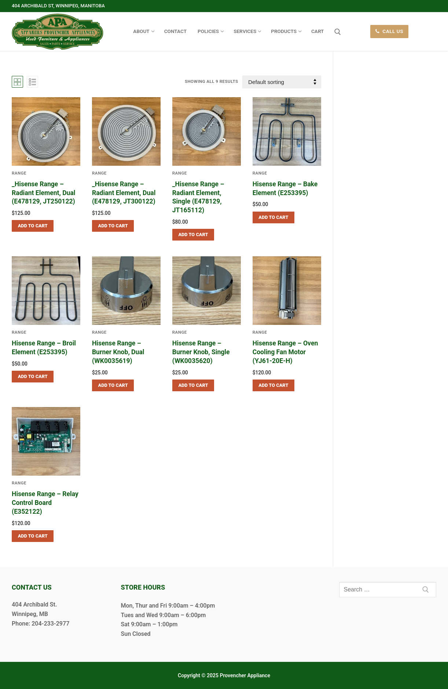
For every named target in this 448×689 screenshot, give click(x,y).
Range (99, 173)
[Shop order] (281, 82)
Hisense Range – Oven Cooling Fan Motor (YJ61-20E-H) (285, 352)
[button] (33, 226)
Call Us (389, 31)
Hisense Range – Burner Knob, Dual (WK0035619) (118, 352)
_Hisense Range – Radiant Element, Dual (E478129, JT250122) (44, 192)
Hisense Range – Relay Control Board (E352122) (45, 502)
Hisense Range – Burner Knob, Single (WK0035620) (201, 352)
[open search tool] (337, 32)
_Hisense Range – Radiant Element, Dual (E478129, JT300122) (124, 192)
